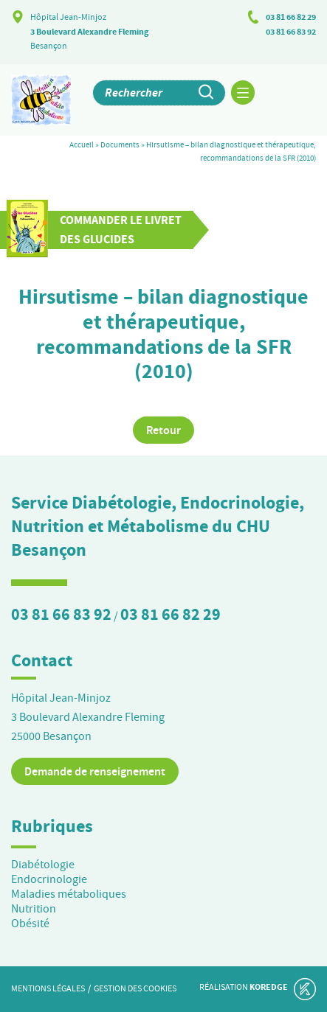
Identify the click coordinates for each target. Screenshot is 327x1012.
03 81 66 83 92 (291, 32)
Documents (120, 144)
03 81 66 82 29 (291, 17)
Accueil (81, 144)
